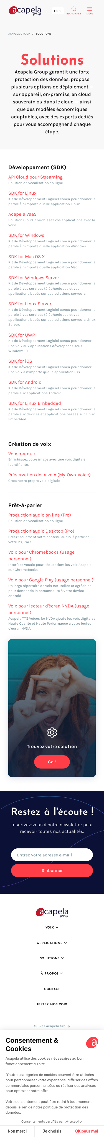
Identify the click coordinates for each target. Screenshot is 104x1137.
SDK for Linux (22, 193)
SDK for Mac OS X (26, 256)
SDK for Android (25, 382)
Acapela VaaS (22, 214)
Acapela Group (19, 34)
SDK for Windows (26, 235)
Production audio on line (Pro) (39, 515)
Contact (52, 989)
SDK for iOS (20, 361)
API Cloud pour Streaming (35, 177)
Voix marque (21, 453)
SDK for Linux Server (29, 303)
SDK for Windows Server (33, 277)
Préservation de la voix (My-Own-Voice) (49, 474)
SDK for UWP (21, 335)
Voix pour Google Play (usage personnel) (50, 580)
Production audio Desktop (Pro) (41, 531)
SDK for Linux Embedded (34, 403)
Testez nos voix (52, 1004)
